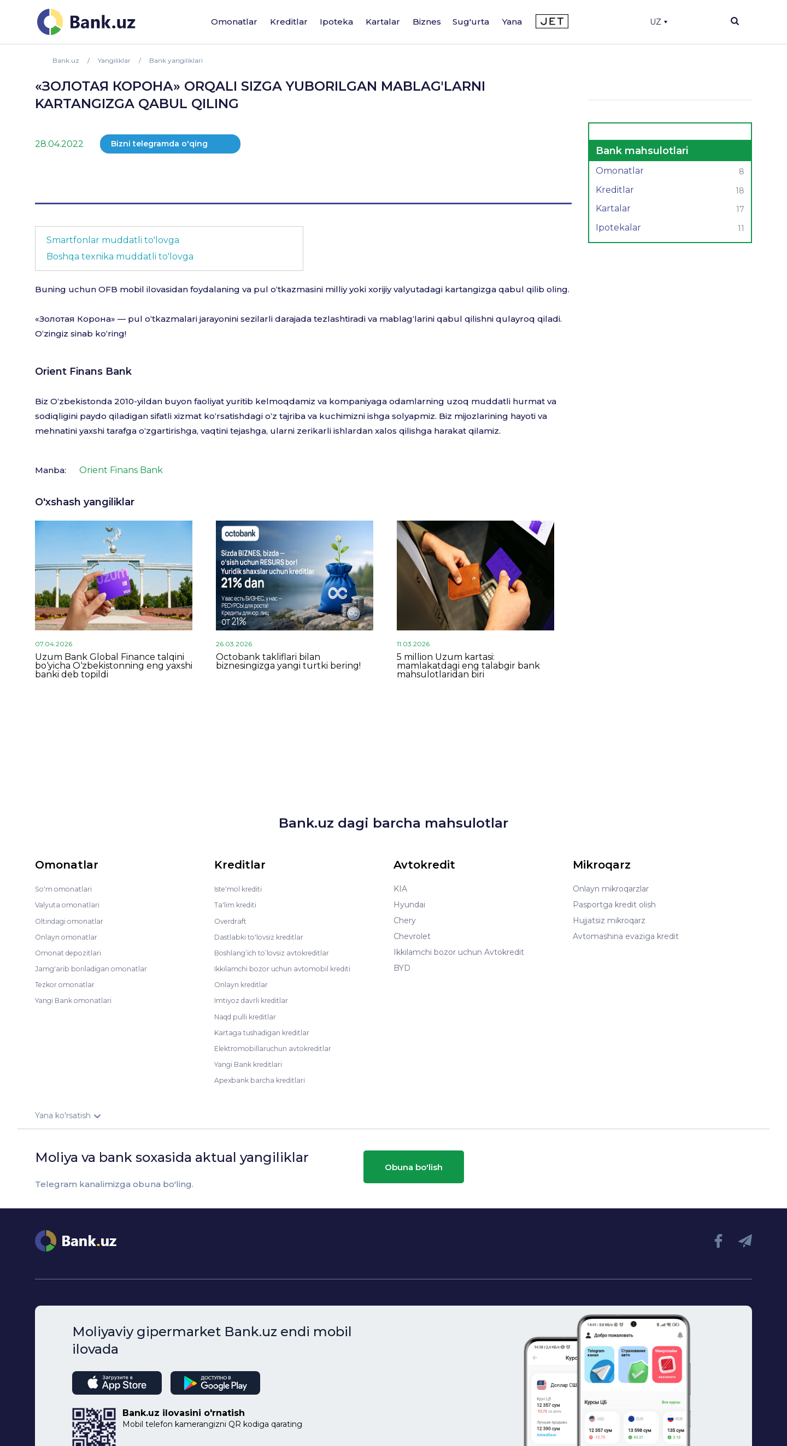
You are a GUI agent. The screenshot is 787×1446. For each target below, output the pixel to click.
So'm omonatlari (66, 889)
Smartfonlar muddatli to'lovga (112, 240)
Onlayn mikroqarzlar (611, 889)
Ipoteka (336, 21)
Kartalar (383, 21)
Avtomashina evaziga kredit (626, 936)
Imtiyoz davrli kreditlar (256, 1000)
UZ (658, 21)
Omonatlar (234, 21)
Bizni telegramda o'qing (159, 144)
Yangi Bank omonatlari (78, 1000)
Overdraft (232, 920)
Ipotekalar (670, 228)
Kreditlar (289, 21)
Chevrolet (412, 936)
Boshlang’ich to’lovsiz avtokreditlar (279, 952)
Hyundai (409, 905)
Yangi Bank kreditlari (252, 1063)
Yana (512, 21)
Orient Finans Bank (83, 371)
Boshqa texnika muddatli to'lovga (119, 256)
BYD (401, 968)
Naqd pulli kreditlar (249, 1015)
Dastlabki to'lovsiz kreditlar (264, 936)
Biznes (427, 21)
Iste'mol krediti (242, 889)
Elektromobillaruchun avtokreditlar (279, 1047)
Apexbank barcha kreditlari (264, 1079)
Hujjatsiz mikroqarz (609, 920)
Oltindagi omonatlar (73, 920)
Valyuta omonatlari (70, 905)
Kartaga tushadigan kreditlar (268, 1031)
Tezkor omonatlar (68, 984)
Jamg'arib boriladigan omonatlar (96, 968)
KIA (400, 889)
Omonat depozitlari (72, 952)
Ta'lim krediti (238, 905)
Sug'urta (471, 21)
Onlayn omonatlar (69, 936)
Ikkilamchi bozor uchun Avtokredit (458, 952)
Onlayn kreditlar (244, 984)
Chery (404, 920)
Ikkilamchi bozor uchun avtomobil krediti (291, 968)
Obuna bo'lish (414, 1166)
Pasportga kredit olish (614, 905)
